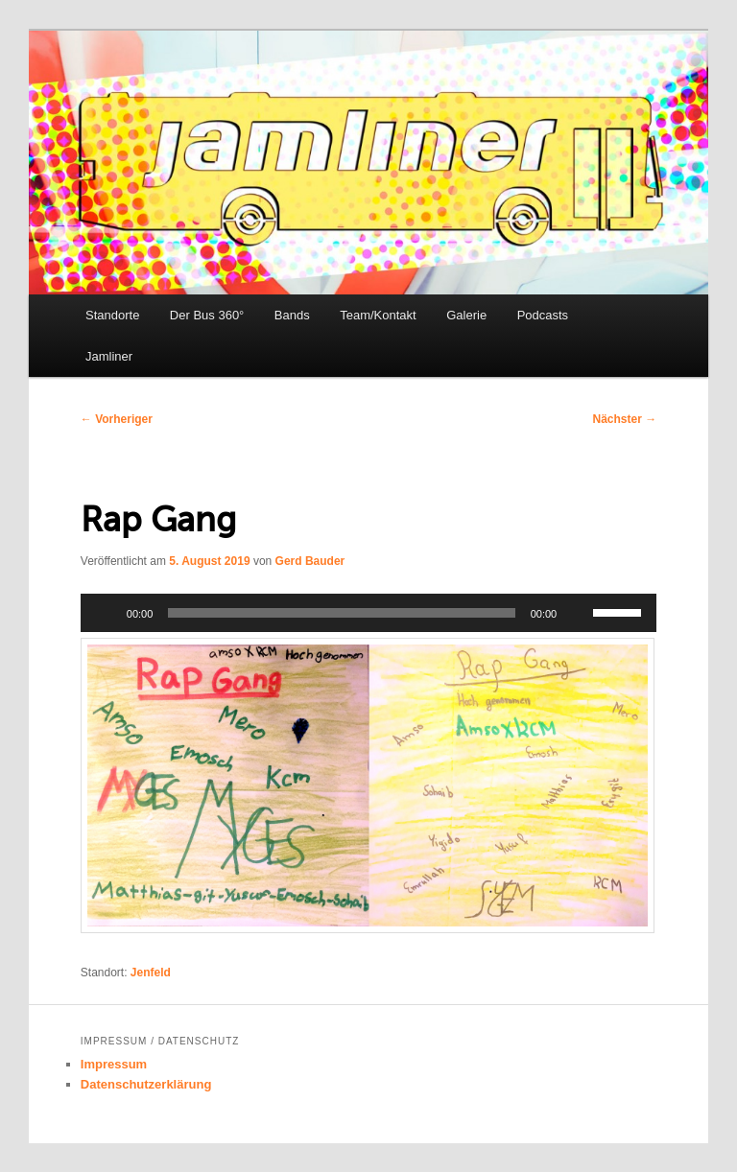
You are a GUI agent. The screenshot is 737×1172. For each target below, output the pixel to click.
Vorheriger (117, 419)
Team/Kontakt (378, 315)
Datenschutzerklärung (146, 1084)
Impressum (114, 1064)
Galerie (466, 315)
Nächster (625, 419)
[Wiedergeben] (105, 612)
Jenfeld (151, 972)
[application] (368, 613)
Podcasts (542, 315)
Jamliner (108, 356)
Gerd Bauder (310, 561)
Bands (292, 315)
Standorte (112, 315)
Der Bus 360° (207, 315)
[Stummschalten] (577, 612)
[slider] (341, 613)
